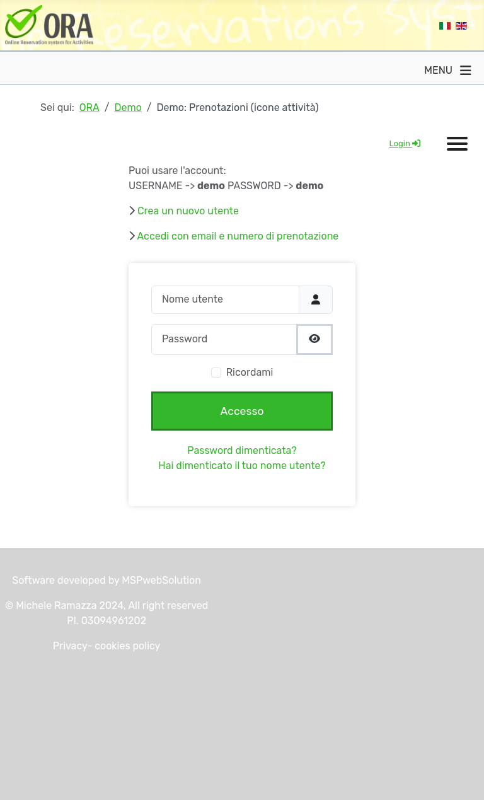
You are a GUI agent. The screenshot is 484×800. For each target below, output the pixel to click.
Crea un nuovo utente (188, 211)
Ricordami (250, 372)
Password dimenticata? (241, 450)
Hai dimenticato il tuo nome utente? (241, 466)
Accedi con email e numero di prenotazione (238, 236)
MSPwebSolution (160, 580)
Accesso (242, 411)
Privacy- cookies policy (107, 646)
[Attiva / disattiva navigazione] (465, 70)
